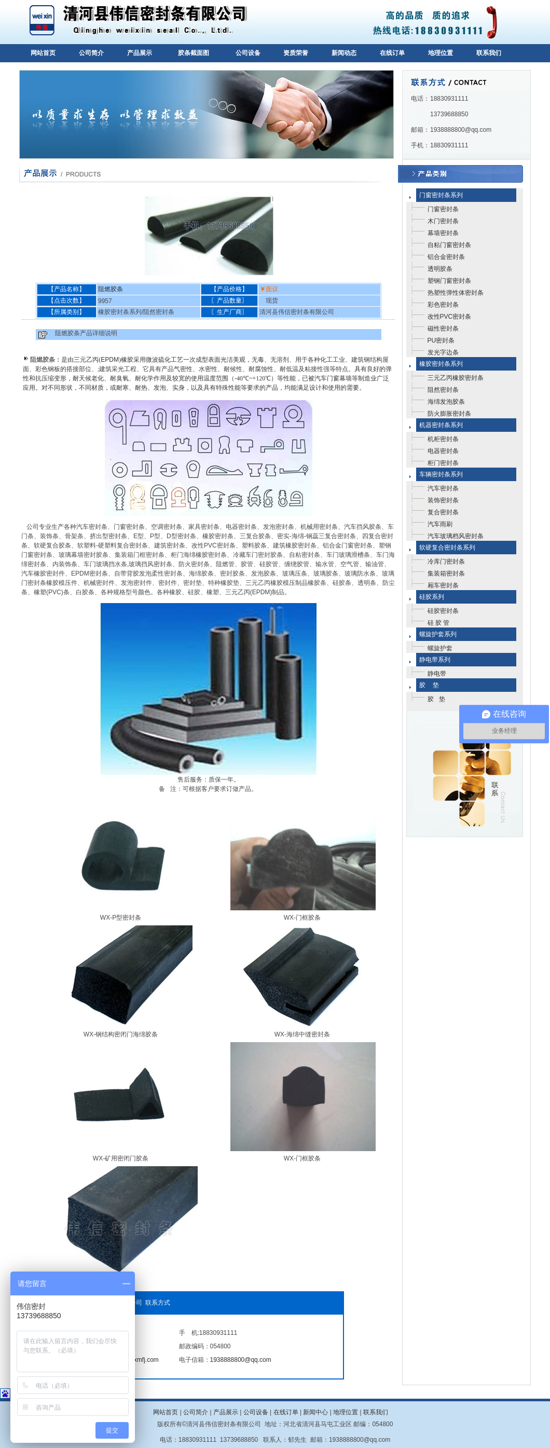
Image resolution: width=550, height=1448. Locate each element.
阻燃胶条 (110, 289)
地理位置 (440, 53)
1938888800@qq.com (240, 1359)
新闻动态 (344, 53)
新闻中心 (315, 1412)
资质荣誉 (295, 53)
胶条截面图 (193, 53)
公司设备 (248, 53)
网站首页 (43, 53)
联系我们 (488, 53)
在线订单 (392, 53)
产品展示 (139, 53)
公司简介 (91, 53)
